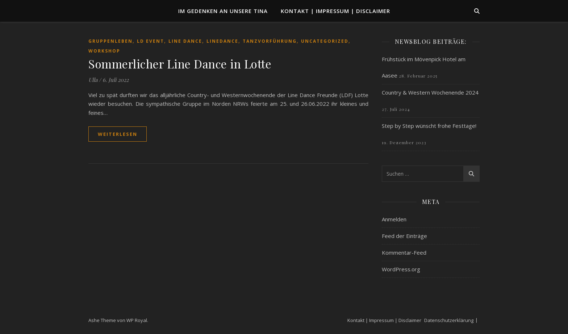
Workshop (104, 51)
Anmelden (394, 219)
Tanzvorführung (270, 41)
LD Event (150, 41)
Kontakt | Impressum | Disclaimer (335, 10)
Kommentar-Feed (404, 252)
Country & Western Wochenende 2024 (430, 92)
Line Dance (185, 41)
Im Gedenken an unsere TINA (223, 10)
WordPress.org (401, 269)
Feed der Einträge (404, 235)
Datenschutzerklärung (448, 320)
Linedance (222, 41)
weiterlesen (117, 134)
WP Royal (136, 320)
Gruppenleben (110, 41)
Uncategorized (324, 41)
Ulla (92, 79)
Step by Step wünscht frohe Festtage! (429, 125)
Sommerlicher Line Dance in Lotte (179, 63)
